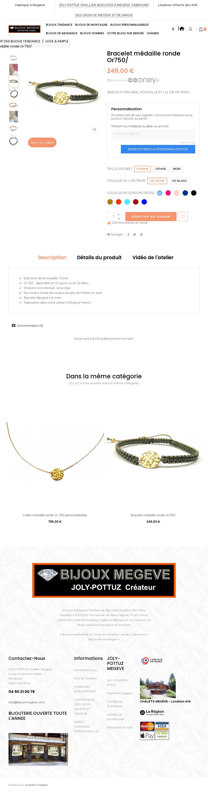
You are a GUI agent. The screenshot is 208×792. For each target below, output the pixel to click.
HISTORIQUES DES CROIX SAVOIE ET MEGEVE (84, 706)
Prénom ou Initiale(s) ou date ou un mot (140, 126)
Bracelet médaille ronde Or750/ (153, 515)
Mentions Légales (119, 693)
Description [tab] (52, 257)
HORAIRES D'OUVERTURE (85, 689)
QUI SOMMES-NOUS (117, 682)
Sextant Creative (36, 785)
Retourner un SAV (120, 727)
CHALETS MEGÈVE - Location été (165, 701)
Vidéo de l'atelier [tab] (152, 257)
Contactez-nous (85, 670)
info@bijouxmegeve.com (27, 702)
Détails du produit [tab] (99, 257)
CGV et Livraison (85, 678)
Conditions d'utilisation (115, 704)
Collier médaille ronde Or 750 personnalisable (55, 515)
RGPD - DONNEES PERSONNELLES (86, 726)
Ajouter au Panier (151, 216)
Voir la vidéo (42, 142)
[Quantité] (114, 216)
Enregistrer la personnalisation (158, 149)
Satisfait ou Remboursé (115, 717)
